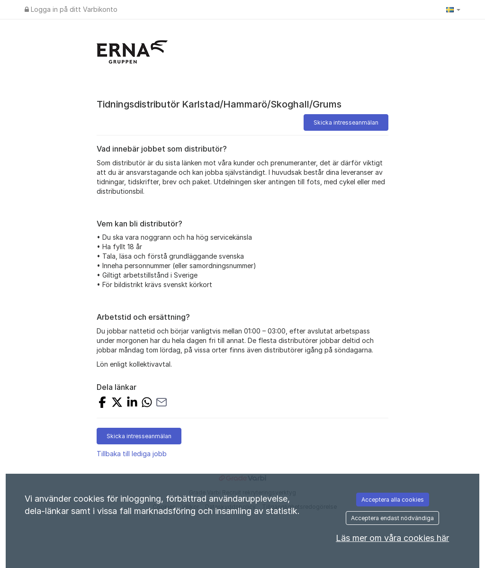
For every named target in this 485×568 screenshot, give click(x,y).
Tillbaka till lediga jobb (132, 454)
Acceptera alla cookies (392, 499)
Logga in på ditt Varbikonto (71, 9)
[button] (453, 9)
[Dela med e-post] (161, 403)
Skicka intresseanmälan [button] (346, 122)
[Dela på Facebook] (102, 403)
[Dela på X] (117, 403)
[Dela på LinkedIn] (132, 403)
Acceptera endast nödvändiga (392, 518)
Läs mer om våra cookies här (392, 538)
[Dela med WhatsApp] (147, 403)
